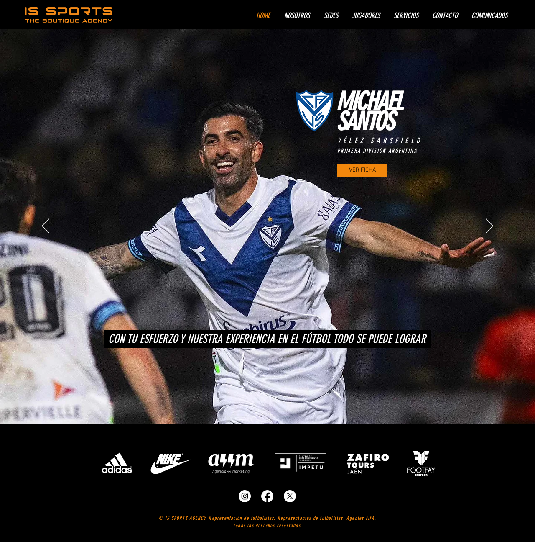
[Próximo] (489, 226)
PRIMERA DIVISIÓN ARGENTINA (377, 150)
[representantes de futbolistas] (245, 496)
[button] (366, 15)
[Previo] (45, 226)
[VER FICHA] (362, 170)
